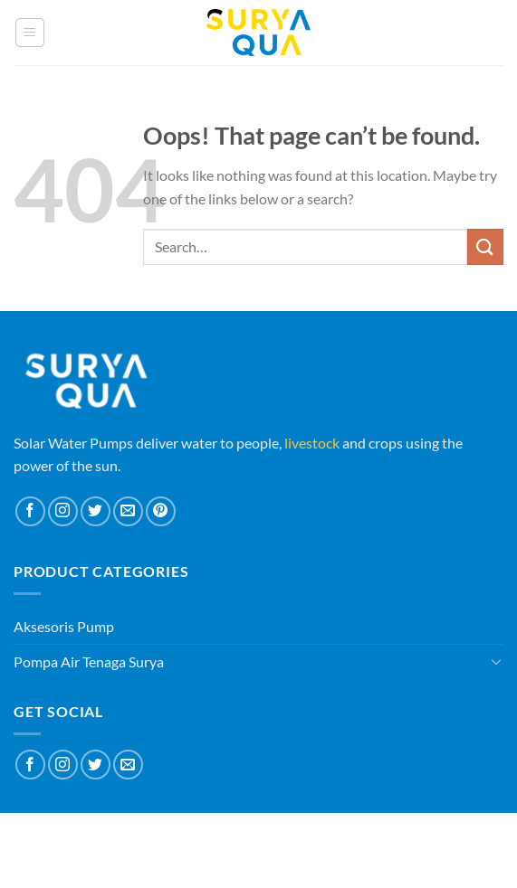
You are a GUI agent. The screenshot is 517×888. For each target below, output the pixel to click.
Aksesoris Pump (64, 626)
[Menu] (29, 32)
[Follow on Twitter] (95, 511)
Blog (251, 837)
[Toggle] (496, 661)
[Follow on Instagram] (63, 511)
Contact (306, 837)
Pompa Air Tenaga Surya (89, 661)
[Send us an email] (128, 511)
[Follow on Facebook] (30, 511)
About (204, 837)
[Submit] (485, 246)
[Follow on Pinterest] (161, 511)
